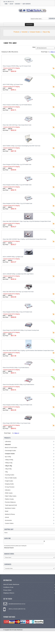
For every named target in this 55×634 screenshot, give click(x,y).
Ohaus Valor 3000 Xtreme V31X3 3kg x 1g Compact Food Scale (18, 291)
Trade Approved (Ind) (11, 505)
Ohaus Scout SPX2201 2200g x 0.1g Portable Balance (16, 367)
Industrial (24, 32)
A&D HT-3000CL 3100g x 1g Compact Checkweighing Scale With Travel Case (21, 145)
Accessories (8, 520)
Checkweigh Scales (10, 450)
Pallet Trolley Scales (10, 496)
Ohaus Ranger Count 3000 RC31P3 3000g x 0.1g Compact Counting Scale (21, 330)
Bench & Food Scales (11, 447)
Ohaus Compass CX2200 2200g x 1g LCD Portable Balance (17, 104)
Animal (7, 517)
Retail (6, 511)
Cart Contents (27, 4)
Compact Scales (35, 32)
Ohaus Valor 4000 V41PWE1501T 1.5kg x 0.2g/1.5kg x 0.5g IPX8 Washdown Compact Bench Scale (27, 221)
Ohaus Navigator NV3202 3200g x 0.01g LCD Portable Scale (17, 404)
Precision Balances (10, 502)
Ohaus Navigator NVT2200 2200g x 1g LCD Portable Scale (17, 164)
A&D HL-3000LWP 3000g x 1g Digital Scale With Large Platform (18, 274)
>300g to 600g (9, 459)
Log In (11, 4)
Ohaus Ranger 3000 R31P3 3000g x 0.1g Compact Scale (16, 423)
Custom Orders (9, 523)
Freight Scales (9, 481)
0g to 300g (8, 456)
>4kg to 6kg (8, 468)
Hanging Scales (9, 484)
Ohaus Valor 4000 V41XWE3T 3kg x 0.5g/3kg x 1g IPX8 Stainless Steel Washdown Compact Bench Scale (28, 350)
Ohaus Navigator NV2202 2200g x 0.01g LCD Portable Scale (17, 312)
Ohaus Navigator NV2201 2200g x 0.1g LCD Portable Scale (17, 184)
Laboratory (8, 441)
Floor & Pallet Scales (11, 478)
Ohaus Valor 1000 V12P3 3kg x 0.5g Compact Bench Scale (17, 125)
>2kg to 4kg (46, 32)
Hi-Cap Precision (9, 487)
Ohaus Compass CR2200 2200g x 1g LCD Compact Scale (17, 66)
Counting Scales (9, 475)
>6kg (6, 472)
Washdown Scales (10, 508)
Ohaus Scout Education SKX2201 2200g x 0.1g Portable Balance (18, 384)
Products (16, 32)
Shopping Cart (8, 529)
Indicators (7, 490)
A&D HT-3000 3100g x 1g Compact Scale (13, 84)
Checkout (17, 4)
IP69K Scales (9, 493)
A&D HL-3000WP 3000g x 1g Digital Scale (13, 256)
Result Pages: (7, 433)
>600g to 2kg (8, 462)
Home (6, 4)
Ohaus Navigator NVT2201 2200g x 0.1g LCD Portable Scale (17, 203)
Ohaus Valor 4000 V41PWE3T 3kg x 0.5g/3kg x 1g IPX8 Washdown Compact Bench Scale (24, 239)
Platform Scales (9, 499)
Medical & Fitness (10, 514)
